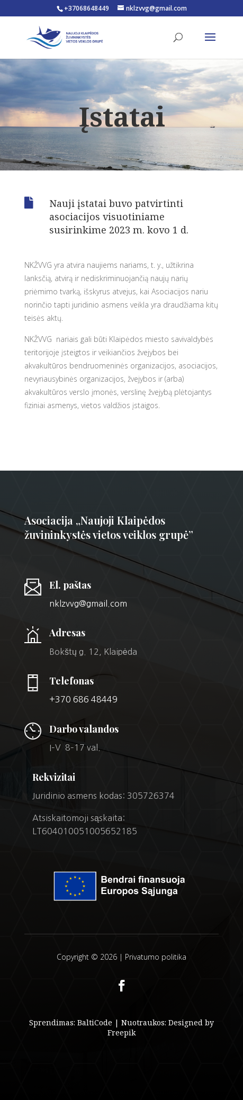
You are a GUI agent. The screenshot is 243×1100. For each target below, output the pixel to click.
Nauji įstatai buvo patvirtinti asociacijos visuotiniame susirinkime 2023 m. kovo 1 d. (118, 216)
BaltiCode (94, 1022)
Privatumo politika (155, 957)
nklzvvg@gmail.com (88, 603)
